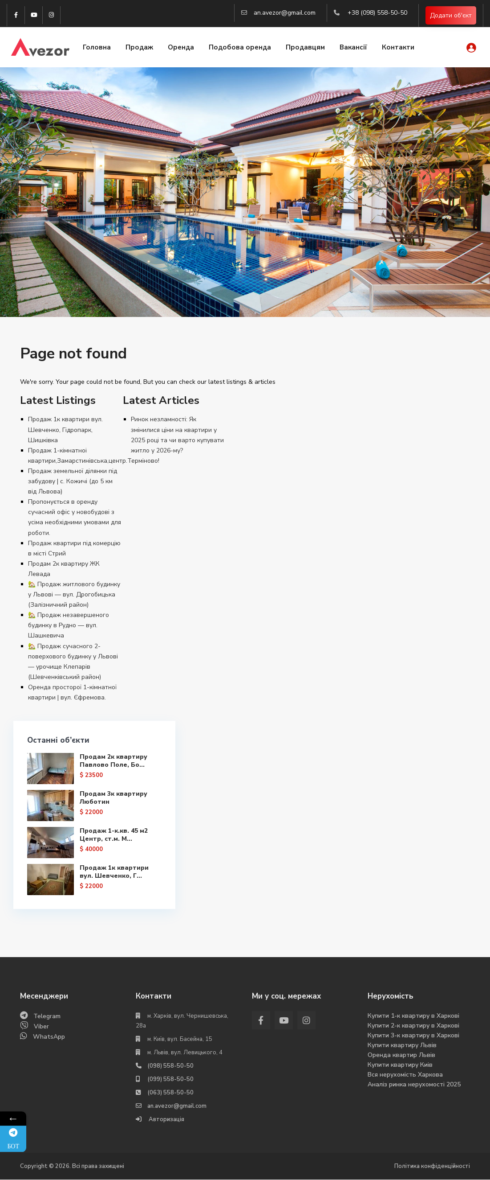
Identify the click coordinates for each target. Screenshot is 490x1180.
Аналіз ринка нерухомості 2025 (414, 1085)
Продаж (139, 47)
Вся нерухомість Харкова (405, 1075)
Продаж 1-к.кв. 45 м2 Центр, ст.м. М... (98, 853)
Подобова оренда (240, 47)
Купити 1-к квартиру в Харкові (413, 1016)
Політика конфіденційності (432, 1167)
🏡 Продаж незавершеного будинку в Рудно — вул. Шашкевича (68, 625)
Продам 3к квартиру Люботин (91, 813)
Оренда (181, 47)
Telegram (47, 1016)
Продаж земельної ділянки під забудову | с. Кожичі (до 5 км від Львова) (72, 481)
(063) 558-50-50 (170, 1093)
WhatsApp (49, 1037)
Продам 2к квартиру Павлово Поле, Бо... (98, 768)
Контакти (398, 47)
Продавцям (305, 47)
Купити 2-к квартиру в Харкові (413, 1026)
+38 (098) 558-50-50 (377, 12)
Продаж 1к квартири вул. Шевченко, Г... (97, 894)
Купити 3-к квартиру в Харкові (413, 1036)
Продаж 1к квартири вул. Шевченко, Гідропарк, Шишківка (65, 429)
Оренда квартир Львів (401, 1055)
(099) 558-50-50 (170, 1080)
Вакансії (353, 47)
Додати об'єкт (451, 15)
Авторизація (165, 1120)
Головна (97, 47)
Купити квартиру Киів (400, 1065)
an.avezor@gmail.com (285, 12)
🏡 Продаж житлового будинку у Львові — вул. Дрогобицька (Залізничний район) (74, 594)
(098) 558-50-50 (170, 1066)
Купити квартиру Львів (402, 1045)
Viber (41, 1027)
